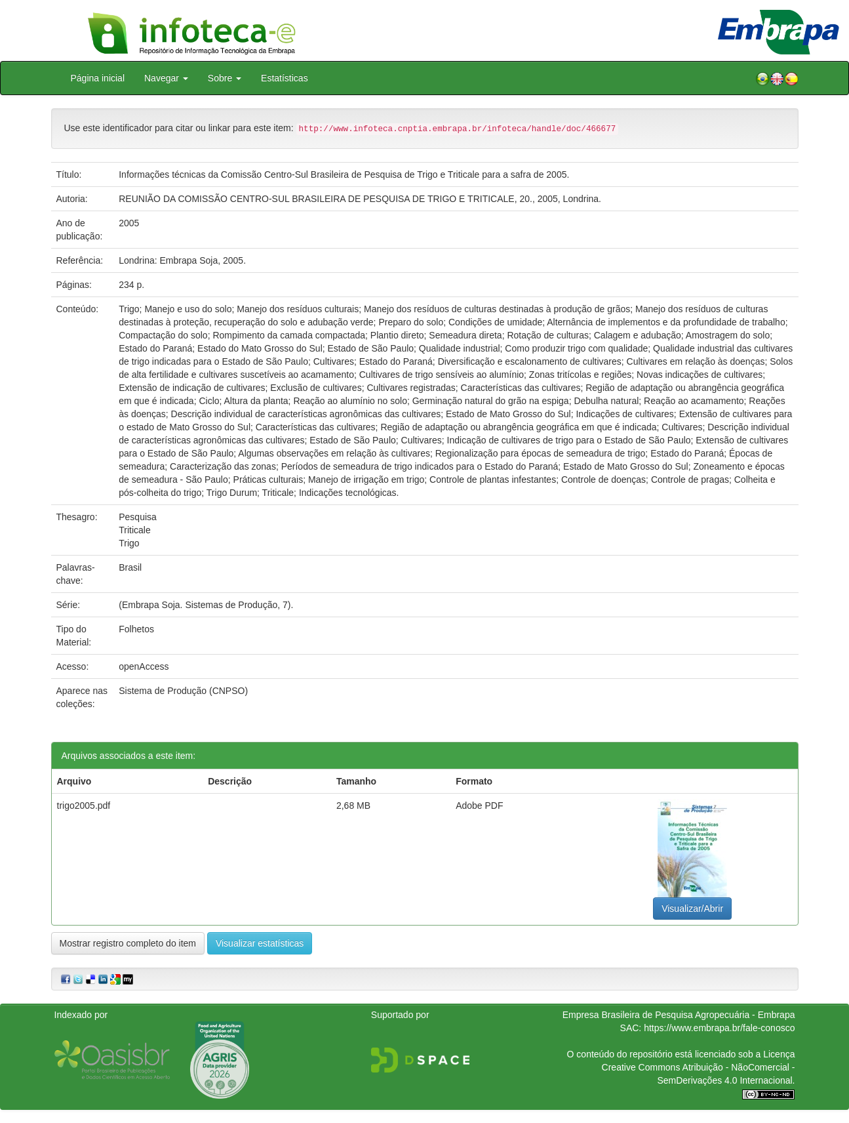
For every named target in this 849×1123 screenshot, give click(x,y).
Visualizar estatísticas (260, 943)
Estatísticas (284, 78)
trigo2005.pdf (84, 805)
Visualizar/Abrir (692, 908)
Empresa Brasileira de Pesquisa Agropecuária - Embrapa (679, 1015)
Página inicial (98, 78)
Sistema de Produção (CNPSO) (183, 690)
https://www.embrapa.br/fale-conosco (719, 1028)
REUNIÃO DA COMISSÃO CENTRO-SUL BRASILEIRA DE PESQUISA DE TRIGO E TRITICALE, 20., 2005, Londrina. (360, 199)
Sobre (224, 78)
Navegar (166, 78)
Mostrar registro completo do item (128, 943)
